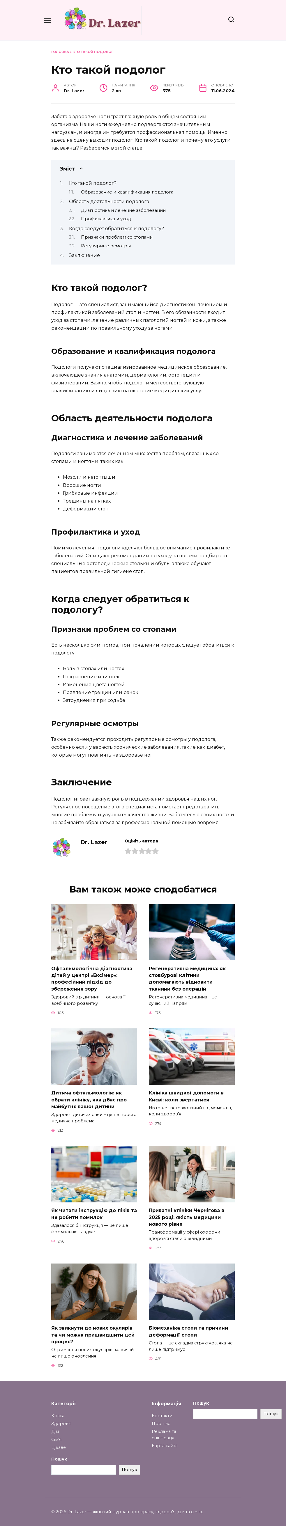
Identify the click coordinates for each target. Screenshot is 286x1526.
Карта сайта (165, 1442)
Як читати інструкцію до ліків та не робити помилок (94, 1211)
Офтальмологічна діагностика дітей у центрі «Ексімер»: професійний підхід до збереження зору (91, 977)
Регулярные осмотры (106, 246)
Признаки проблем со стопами (117, 237)
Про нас (161, 1419)
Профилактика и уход (106, 218)
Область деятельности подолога (109, 201)
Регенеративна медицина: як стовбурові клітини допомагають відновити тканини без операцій (187, 977)
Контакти (162, 1412)
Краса (57, 1412)
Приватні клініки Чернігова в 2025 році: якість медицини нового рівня (186, 1214)
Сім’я (56, 1435)
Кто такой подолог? (92, 183)
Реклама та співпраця (164, 1431)
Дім (55, 1427)
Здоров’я (61, 1419)
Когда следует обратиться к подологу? (116, 228)
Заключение (84, 255)
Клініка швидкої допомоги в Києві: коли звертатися (186, 1095)
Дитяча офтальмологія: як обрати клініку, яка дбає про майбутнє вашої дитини (89, 1098)
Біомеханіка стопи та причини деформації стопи (188, 1328)
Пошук (59, 1455)
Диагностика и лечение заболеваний (123, 210)
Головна (60, 52)
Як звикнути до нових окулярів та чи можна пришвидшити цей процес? (93, 1331)
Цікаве (58, 1443)
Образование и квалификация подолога (127, 192)
